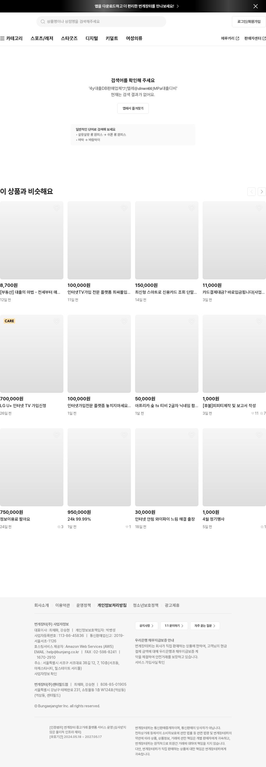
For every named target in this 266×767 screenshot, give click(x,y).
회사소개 (41, 605)
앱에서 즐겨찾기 (133, 109)
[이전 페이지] (251, 192)
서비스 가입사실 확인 (150, 662)
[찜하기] (56, 208)
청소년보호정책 (145, 605)
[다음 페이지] (262, 192)
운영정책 (83, 605)
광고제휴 (172, 605)
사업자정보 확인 (45, 674)
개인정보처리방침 (112, 605)
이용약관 (62, 605)
